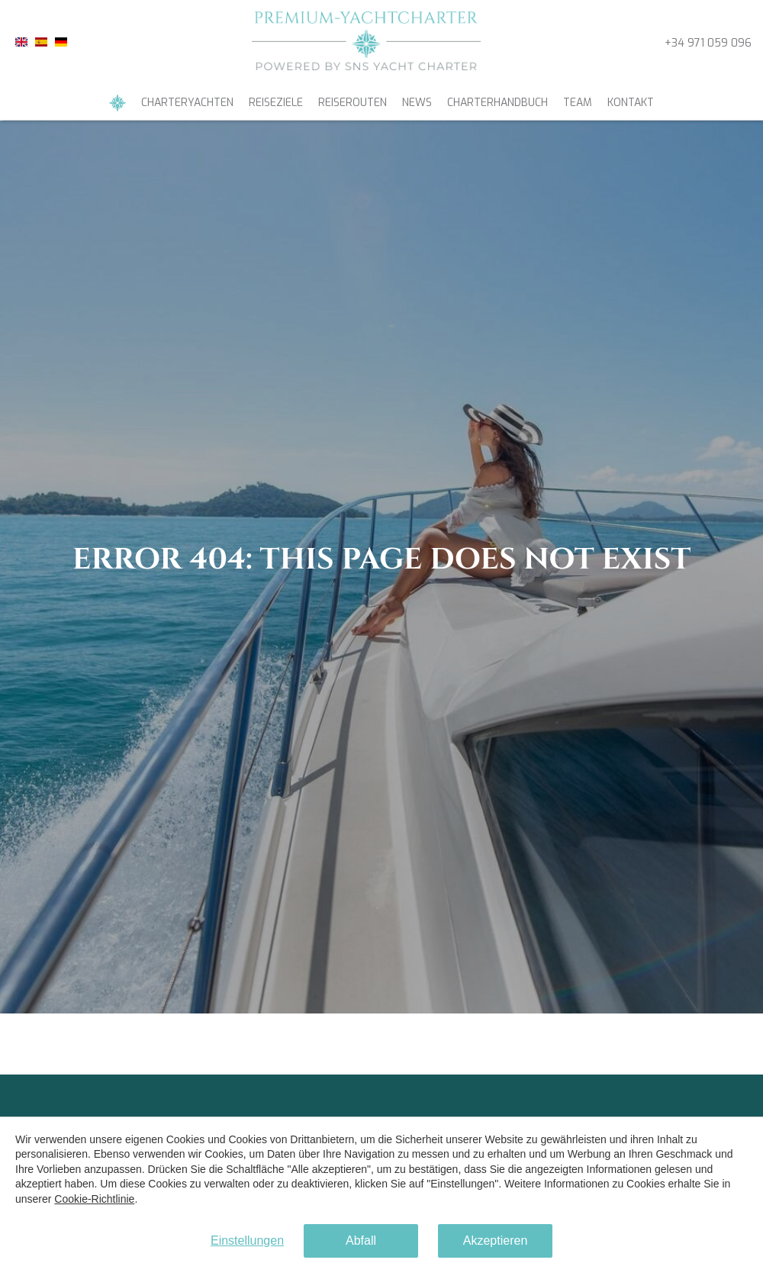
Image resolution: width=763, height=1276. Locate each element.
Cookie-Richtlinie (94, 1199)
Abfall (361, 1240)
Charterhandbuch (497, 102)
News (417, 102)
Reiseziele (276, 102)
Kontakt (630, 102)
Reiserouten (352, 102)
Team (577, 102)
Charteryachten (187, 102)
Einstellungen (247, 1240)
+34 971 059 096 (708, 43)
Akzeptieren (495, 1240)
